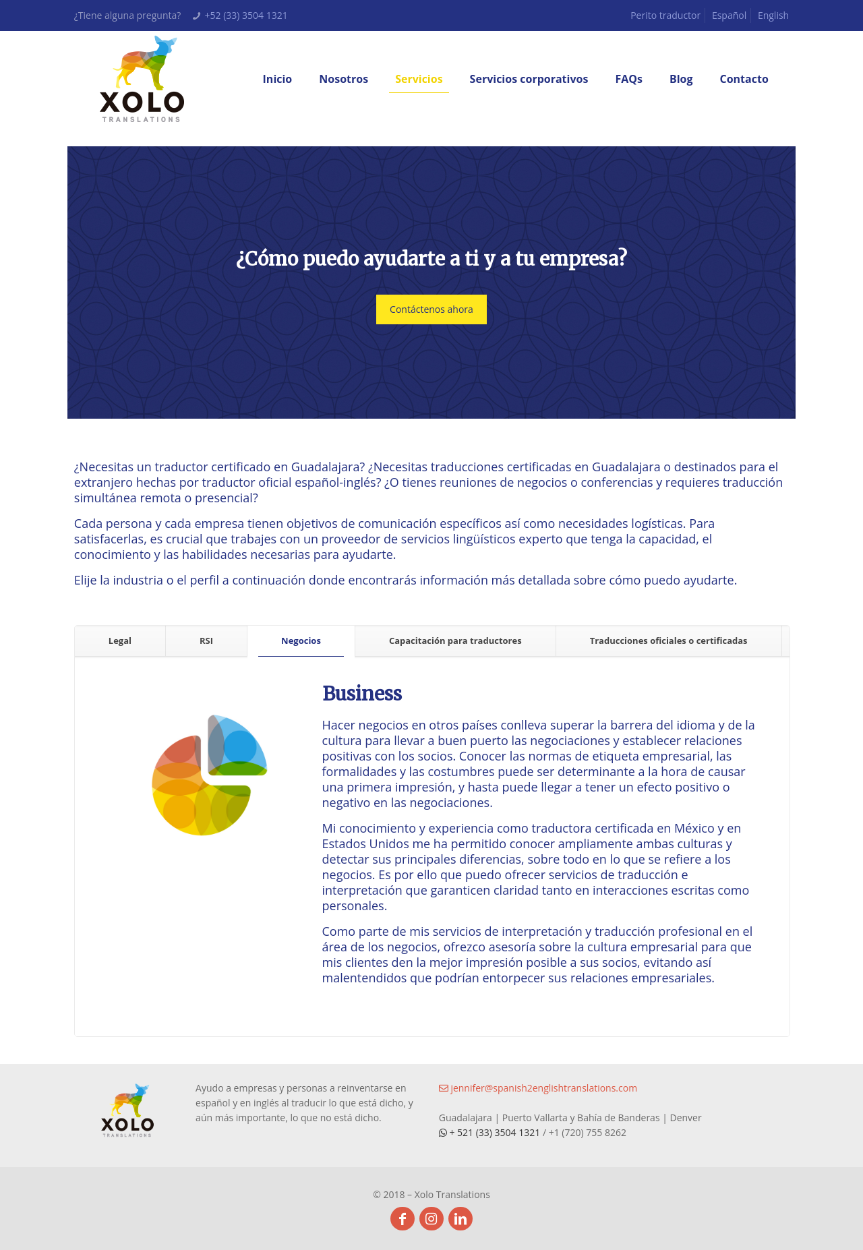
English (773, 15)
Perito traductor (665, 15)
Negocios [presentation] (301, 640)
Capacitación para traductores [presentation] (455, 640)
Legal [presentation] (120, 640)
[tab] (120, 641)
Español (729, 15)
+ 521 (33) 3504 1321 (491, 1132)
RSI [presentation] (206, 640)
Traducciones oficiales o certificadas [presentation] (669, 640)
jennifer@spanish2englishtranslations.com (538, 1087)
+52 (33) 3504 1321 (246, 15)
